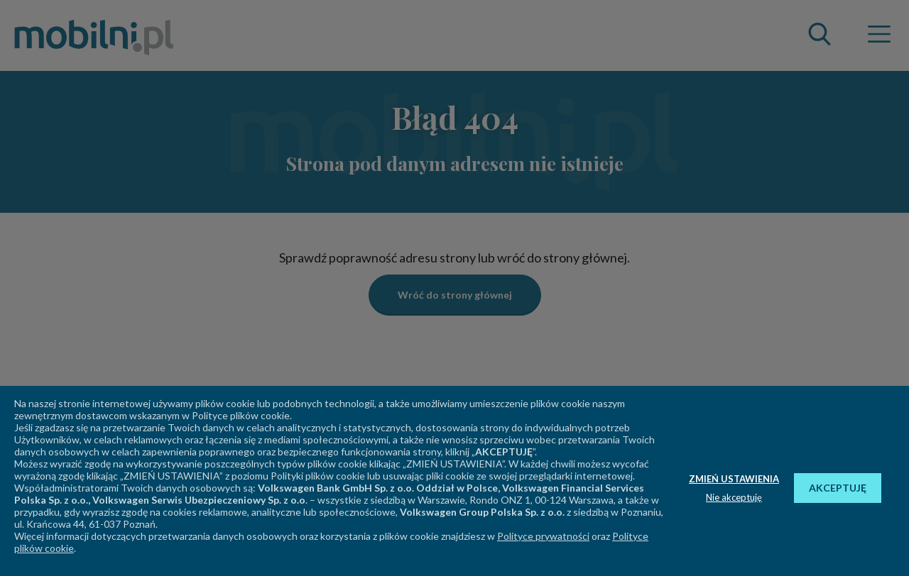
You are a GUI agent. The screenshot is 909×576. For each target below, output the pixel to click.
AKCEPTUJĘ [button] (837, 488)
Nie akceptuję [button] (734, 497)
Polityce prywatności (543, 536)
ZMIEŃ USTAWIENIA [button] (734, 478)
